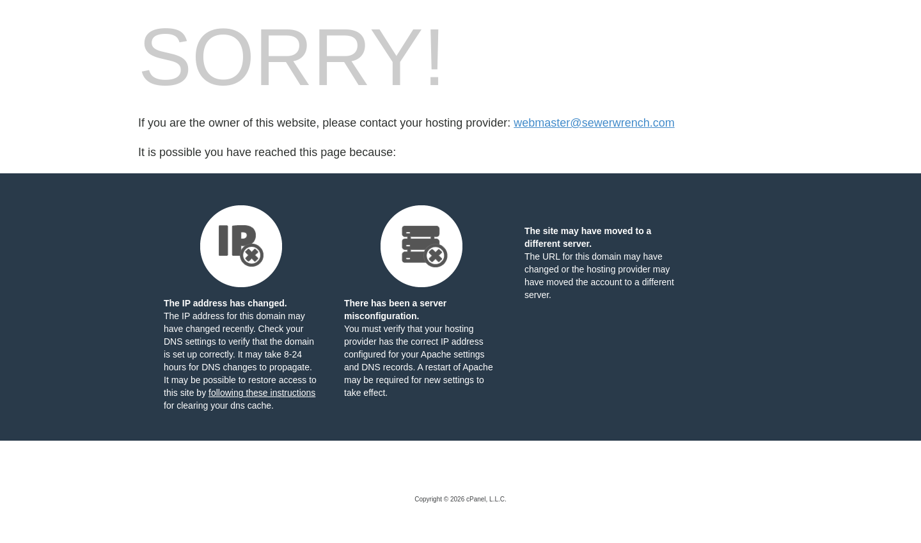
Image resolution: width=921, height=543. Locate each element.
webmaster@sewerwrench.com (594, 122)
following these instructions (262, 393)
